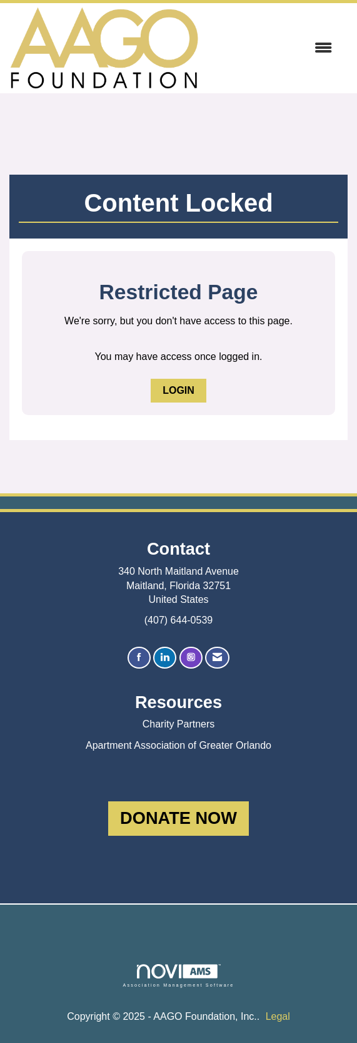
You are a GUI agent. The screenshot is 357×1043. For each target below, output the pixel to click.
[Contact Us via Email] (217, 658)
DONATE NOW (178, 818)
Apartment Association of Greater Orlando (178, 745)
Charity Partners (179, 724)
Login (178, 390)
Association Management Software (178, 975)
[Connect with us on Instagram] (191, 658)
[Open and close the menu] (271, 48)
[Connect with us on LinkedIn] (164, 658)
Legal (278, 1016)
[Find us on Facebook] (139, 658)
